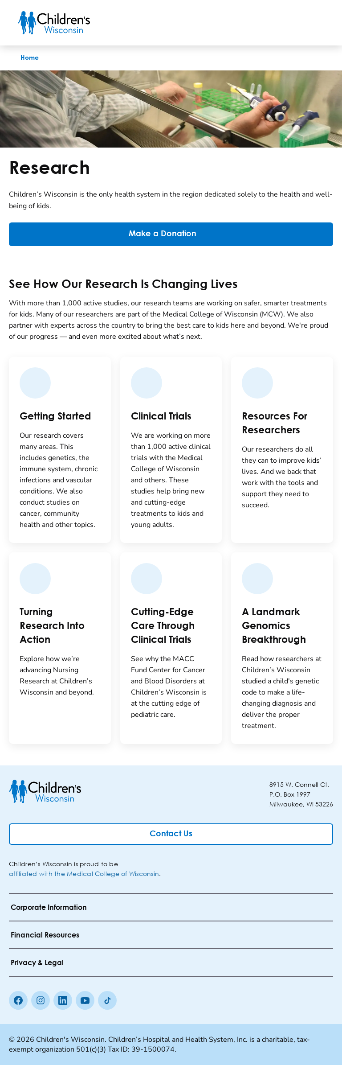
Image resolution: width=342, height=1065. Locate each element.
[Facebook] (18, 1000)
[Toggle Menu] (313, 22)
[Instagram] (40, 1000)
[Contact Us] (171, 834)
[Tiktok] (107, 1000)
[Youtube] (85, 1000)
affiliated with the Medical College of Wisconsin (84, 873)
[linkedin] (62, 1000)
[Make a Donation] (171, 234)
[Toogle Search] (290, 22)
